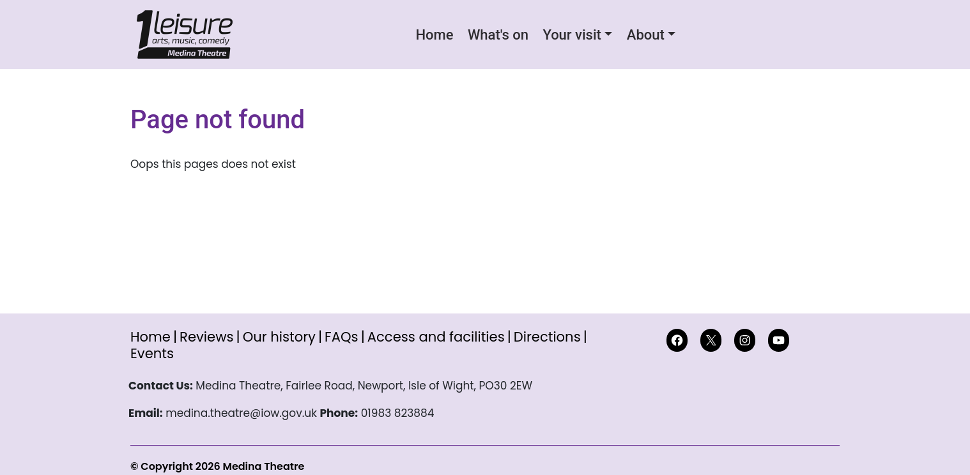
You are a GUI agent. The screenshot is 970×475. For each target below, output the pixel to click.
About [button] (646, 35)
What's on (498, 35)
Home (435, 35)
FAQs (341, 337)
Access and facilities (436, 337)
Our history (279, 337)
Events (152, 353)
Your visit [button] (572, 35)
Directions (547, 337)
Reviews (206, 337)
